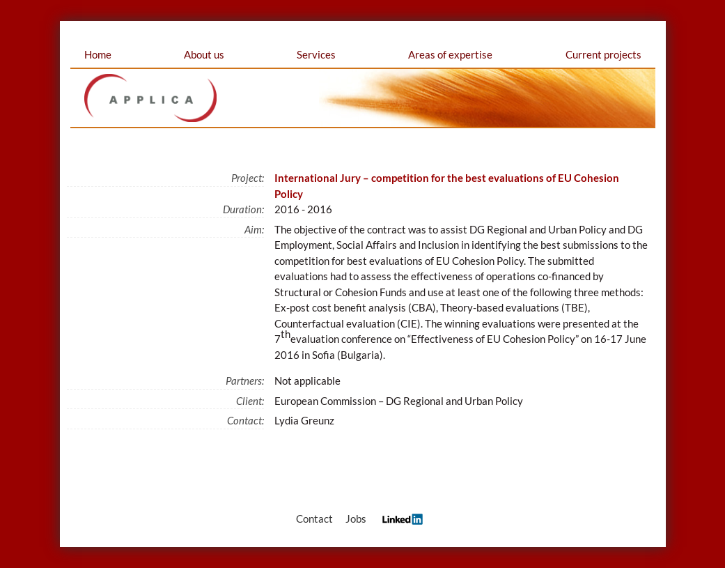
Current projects (603, 54)
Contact (314, 518)
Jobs (355, 518)
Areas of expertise (450, 54)
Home (97, 54)
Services (316, 54)
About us (204, 54)
